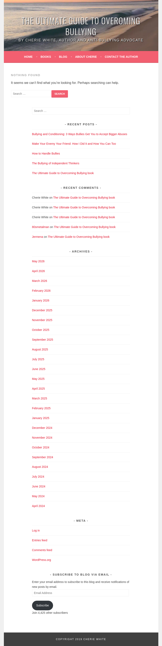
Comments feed (42, 550)
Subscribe (42, 605)
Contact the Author (121, 56)
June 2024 (38, 486)
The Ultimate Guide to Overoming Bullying (80, 26)
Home (28, 56)
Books (46, 56)
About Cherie (86, 56)
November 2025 (42, 320)
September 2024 (42, 457)
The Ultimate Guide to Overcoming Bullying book (63, 173)
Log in (36, 530)
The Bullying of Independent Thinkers (55, 163)
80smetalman (40, 227)
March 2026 (39, 280)
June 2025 (38, 369)
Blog (63, 56)
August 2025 (40, 349)
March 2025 (39, 398)
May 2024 (38, 496)
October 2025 (40, 329)
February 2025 (41, 408)
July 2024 (38, 476)
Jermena (37, 236)
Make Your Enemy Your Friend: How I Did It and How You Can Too (74, 143)
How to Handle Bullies (46, 153)
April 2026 (38, 271)
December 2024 (42, 427)
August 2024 (40, 466)
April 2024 (38, 506)
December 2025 (42, 310)
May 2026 (38, 261)
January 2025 (40, 418)
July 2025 (38, 359)
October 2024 (40, 447)
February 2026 (41, 290)
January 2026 (40, 300)
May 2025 (38, 378)
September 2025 (42, 339)
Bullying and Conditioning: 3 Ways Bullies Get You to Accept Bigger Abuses (79, 134)
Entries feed (39, 540)
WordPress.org (41, 559)
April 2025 (38, 388)
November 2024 (42, 437)
